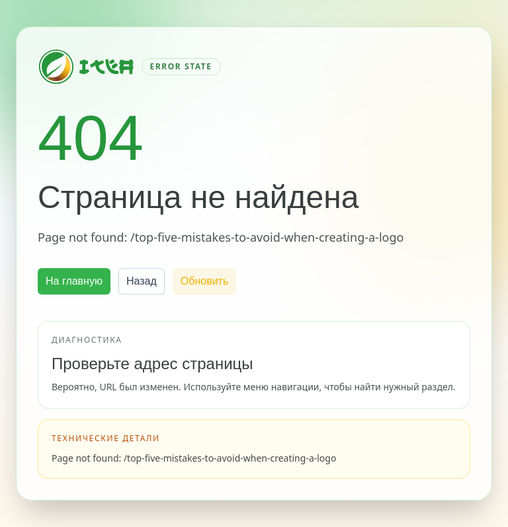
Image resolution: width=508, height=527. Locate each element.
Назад (141, 281)
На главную (74, 281)
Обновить (204, 281)
